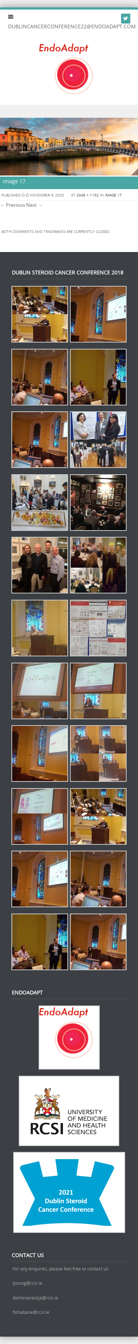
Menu (69, 111)
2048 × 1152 (88, 195)
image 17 (113, 195)
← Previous (12, 205)
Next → (34, 205)
